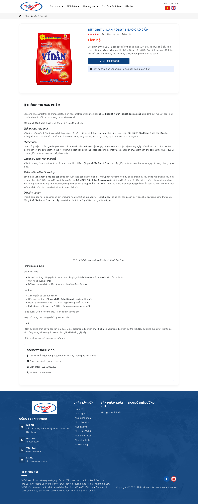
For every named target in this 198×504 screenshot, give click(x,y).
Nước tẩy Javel (82, 435)
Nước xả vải (80, 426)
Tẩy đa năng (81, 444)
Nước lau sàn (81, 422)
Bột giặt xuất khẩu (111, 412)
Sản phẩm (56, 6)
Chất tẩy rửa (31, 16)
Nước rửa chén (82, 418)
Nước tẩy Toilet (82, 431)
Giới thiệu (73, 6)
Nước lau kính (82, 440)
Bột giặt (44, 16)
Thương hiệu (90, 6)
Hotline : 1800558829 (108, 61)
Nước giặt (80, 413)
